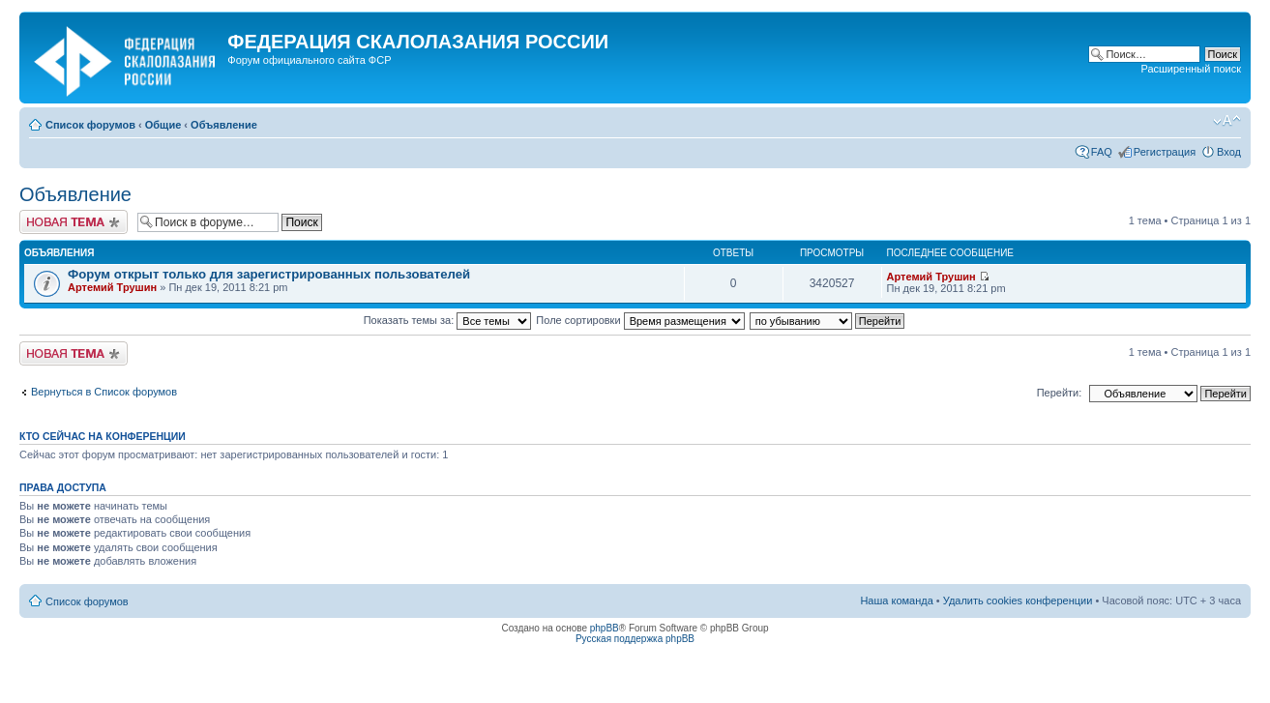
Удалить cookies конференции (1018, 600)
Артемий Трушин (112, 287)
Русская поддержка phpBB (635, 638)
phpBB (604, 628)
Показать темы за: (448, 320)
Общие (163, 125)
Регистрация (1165, 152)
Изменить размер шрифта (1227, 121)
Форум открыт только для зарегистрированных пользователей (269, 274)
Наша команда (896, 600)
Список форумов (90, 125)
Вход (1229, 152)
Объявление (224, 125)
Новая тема (73, 222)
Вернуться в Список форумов (104, 391)
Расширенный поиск (1190, 68)
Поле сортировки (640, 320)
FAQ (1101, 152)
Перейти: (1059, 392)
